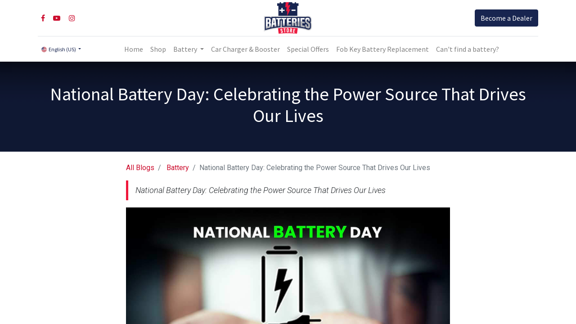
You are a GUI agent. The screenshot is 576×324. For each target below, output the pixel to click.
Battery (177, 167)
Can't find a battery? (467, 49)
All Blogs (140, 167)
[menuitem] (134, 49)
